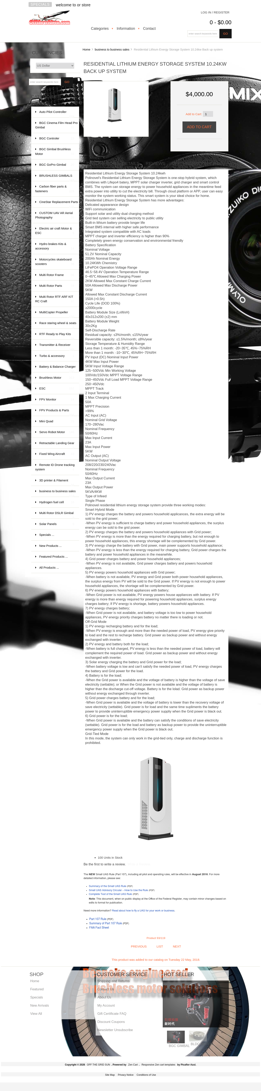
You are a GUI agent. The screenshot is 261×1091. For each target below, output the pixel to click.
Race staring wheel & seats (57, 325)
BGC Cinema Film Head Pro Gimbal (56, 125)
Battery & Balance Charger (57, 368)
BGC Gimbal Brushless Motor (54, 151)
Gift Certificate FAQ (111, 1013)
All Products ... (49, 567)
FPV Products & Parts (56, 412)
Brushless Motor (56, 377)
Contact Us (105, 989)
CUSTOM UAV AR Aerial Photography (54, 215)
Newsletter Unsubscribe (115, 1030)
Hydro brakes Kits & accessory (54, 246)
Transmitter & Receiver (56, 347)
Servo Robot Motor (56, 432)
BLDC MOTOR (202, 1044)
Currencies (47, 52)
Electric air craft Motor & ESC (54, 231)
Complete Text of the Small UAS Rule (110, 894)
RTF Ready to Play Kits (56, 336)
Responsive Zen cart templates (158, 1064)
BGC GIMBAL (179, 1046)
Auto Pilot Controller (56, 114)
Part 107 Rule (97, 919)
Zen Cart (133, 1064)
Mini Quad (56, 421)
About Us (104, 997)
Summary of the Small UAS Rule (107, 886)
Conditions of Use (146, 1074)
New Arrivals (39, 1005)
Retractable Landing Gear (56, 445)
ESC (56, 388)
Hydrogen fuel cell (56, 502)
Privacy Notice (126, 1074)
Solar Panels (56, 524)
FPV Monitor (56, 399)
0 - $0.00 (220, 22)
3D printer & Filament (56, 482)
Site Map (110, 1074)
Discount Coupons (111, 1022)
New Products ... (50, 545)
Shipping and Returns (113, 981)
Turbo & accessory (56, 356)
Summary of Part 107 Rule (105, 923)
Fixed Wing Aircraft (56, 454)
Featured (37, 989)
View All (36, 1013)
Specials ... (46, 534)
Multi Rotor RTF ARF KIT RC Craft (54, 299)
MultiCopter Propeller (56, 314)
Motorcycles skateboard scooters (54, 262)
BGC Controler (56, 138)
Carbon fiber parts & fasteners (54, 189)
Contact (149, 28)
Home (86, 49)
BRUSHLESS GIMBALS (56, 177)
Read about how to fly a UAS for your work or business (143, 910)
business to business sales (112, 49)
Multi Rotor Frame (56, 275)
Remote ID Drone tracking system (55, 467)
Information (126, 28)
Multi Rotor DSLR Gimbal (56, 515)
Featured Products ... (53, 556)
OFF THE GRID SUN (98, 1064)
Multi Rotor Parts (56, 286)
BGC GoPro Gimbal (56, 164)
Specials (40, 4)
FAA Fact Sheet (99, 927)
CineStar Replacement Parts (58, 204)
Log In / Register (215, 12)
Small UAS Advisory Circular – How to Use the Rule (118, 890)
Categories (100, 28)
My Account (106, 1005)
